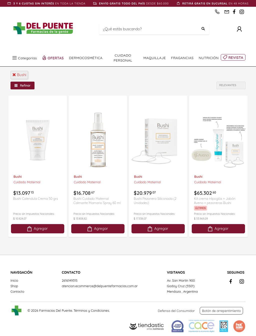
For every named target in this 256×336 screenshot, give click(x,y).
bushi (19, 74)
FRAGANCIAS (182, 58)
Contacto (17, 291)
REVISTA (235, 57)
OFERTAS (56, 58)
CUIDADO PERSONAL (123, 58)
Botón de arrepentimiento (221, 311)
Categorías (27, 58)
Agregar (37, 228)
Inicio (14, 280)
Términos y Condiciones (91, 310)
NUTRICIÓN (209, 58)
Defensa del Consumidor (176, 311)
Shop (14, 286)
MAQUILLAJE (154, 58)
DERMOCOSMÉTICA (85, 58)
